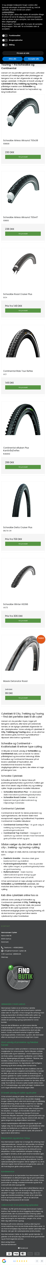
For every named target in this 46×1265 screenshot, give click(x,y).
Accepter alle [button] (33, 59)
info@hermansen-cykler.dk (15, 951)
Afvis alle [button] (12, 59)
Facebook (23, 1248)
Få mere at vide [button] (23, 53)
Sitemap (4, 957)
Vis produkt (23, 157)
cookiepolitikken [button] (8, 12)
